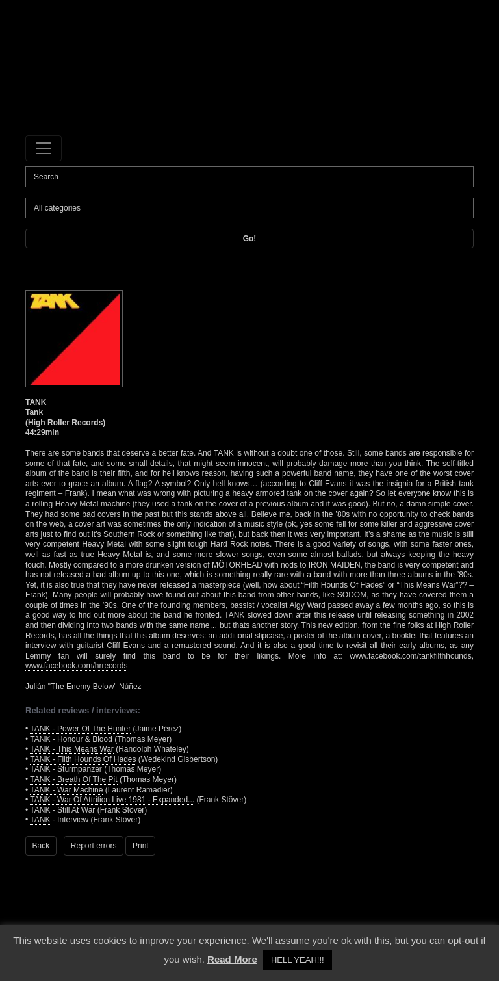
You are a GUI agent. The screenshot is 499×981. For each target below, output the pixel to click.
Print (141, 845)
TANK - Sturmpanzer (65, 769)
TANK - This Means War (71, 748)
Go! (250, 238)
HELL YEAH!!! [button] (297, 960)
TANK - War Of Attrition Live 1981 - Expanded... (112, 799)
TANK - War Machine (66, 789)
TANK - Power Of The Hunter (80, 728)
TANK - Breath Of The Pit (73, 779)
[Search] (249, 176)
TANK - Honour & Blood (71, 739)
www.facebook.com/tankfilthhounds (410, 656)
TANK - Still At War (62, 810)
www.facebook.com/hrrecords (76, 665)
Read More (232, 959)
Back (41, 845)
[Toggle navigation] (43, 148)
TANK (40, 819)
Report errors (94, 845)
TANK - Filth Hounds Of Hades (83, 759)
